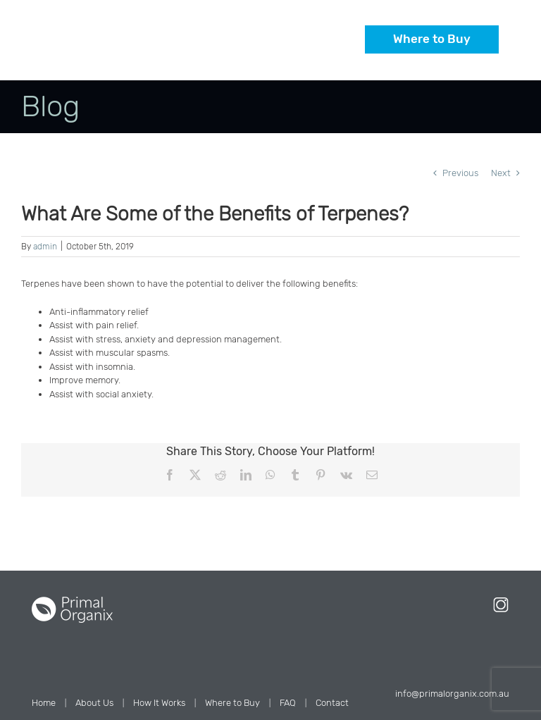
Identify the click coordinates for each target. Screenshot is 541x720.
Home (44, 702)
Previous (460, 173)
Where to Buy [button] (432, 39)
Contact (332, 702)
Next (501, 173)
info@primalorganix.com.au (452, 693)
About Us (94, 702)
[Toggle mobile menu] (498, 58)
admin (45, 247)
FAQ (288, 702)
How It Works (159, 702)
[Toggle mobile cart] (470, 58)
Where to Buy (232, 702)
